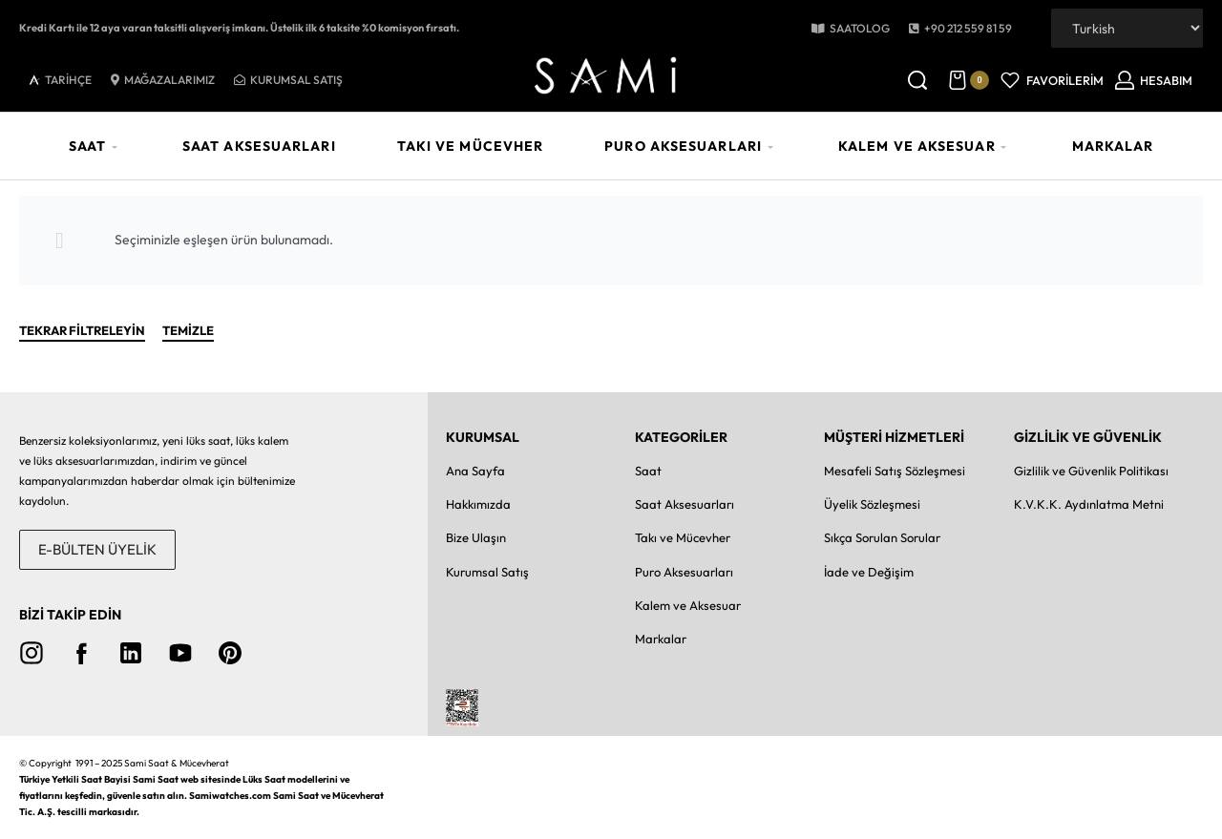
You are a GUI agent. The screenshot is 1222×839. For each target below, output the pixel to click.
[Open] (1052, 80)
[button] (960, 28)
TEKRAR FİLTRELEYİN (82, 331)
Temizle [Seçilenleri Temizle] (188, 331)
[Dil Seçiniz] (1127, 28)
